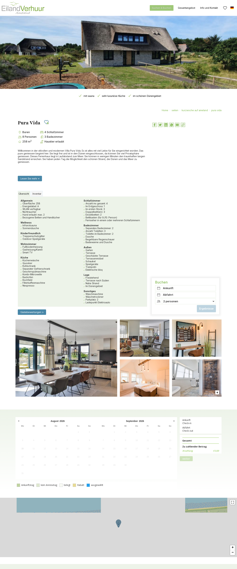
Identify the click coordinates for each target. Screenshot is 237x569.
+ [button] (233, 547)
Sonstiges (90, 291)
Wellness (26, 222)
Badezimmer (91, 225)
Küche (24, 257)
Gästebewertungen (30, 312)
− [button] (233, 552)
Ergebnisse (206, 160)
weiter (186, 458)
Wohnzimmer (28, 244)
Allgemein (27, 200)
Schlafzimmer (92, 200)
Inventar (37, 193)
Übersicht (24, 193)
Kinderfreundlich (30, 233)
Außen (88, 247)
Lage (86, 274)
